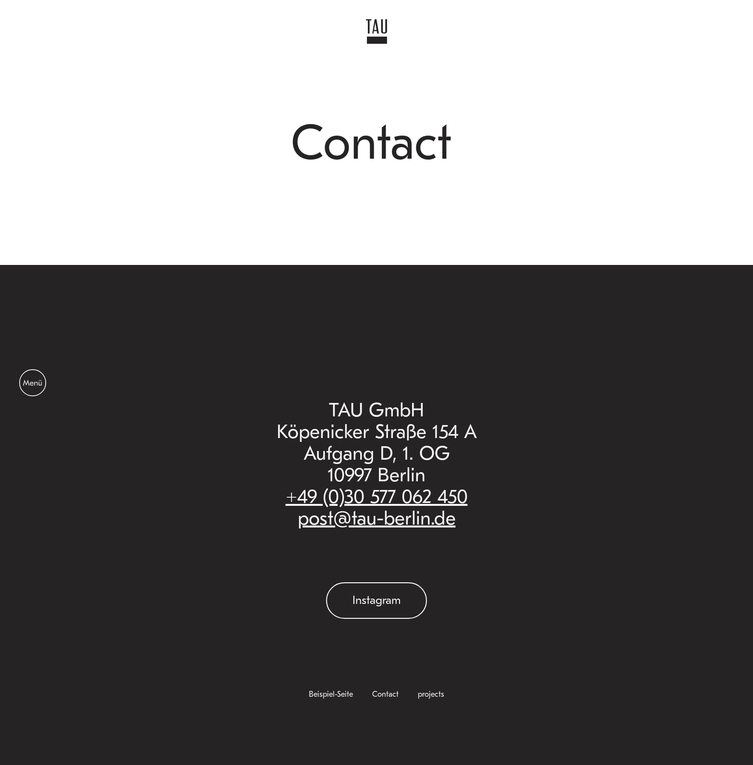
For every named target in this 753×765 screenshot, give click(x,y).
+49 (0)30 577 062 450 (377, 497)
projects (431, 694)
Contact (385, 694)
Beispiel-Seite (331, 694)
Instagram (376, 600)
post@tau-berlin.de (377, 518)
